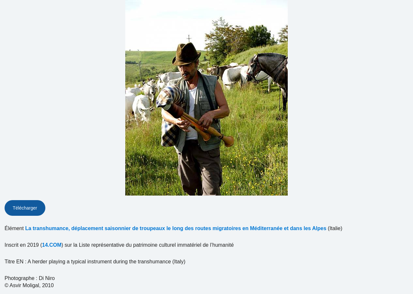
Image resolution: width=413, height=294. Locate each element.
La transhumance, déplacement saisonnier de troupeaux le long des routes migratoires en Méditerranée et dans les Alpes (175, 228)
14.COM (52, 245)
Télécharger (25, 208)
